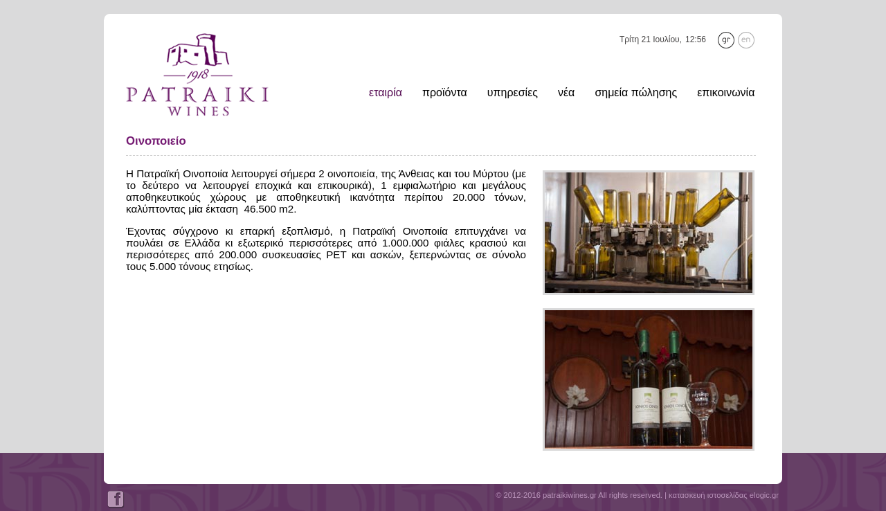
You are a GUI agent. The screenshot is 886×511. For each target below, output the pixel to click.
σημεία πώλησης (636, 92)
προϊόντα (444, 92)
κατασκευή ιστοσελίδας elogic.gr (724, 495)
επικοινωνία (725, 92)
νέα (566, 92)
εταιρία (385, 92)
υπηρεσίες (512, 92)
